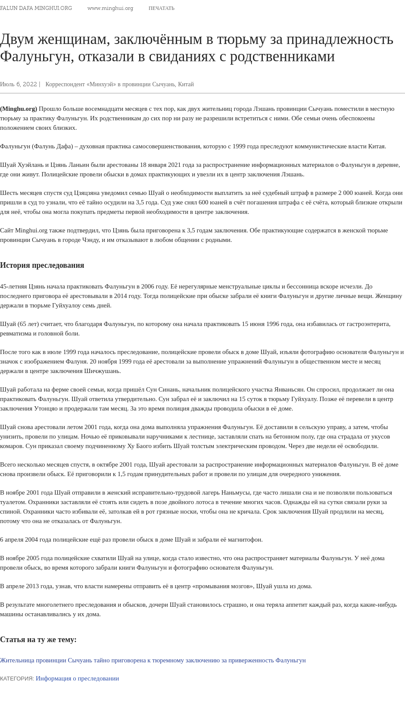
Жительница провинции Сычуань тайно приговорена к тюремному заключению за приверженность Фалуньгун (153, 660)
